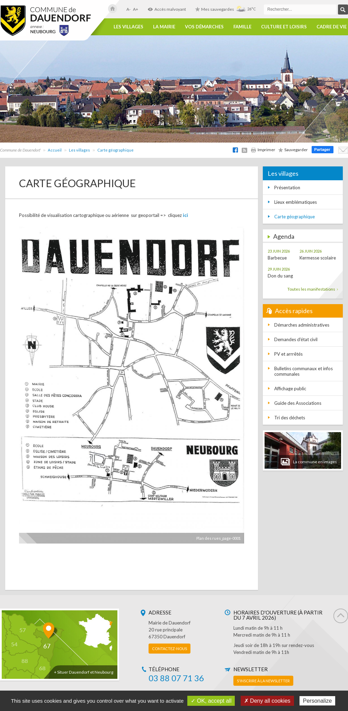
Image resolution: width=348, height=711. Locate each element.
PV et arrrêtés (288, 354)
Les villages (128, 27)
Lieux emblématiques (295, 202)
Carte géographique (115, 150)
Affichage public (290, 388)
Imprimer (263, 149)
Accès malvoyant (167, 9)
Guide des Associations (297, 403)
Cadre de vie (331, 27)
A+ (135, 9)
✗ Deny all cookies (267, 701)
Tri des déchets (289, 417)
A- (128, 9)
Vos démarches (204, 27)
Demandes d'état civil (296, 339)
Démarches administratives (301, 325)
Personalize (317, 701)
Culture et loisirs (284, 27)
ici (185, 215)
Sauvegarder (293, 149)
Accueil (55, 150)
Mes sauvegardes (214, 9)
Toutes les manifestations (312, 289)
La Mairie (164, 27)
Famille (242, 27)
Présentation (287, 187)
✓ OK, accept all (211, 701)
